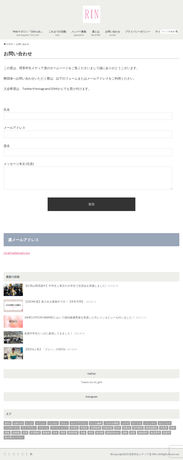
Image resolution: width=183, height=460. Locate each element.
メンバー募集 (78, 33)
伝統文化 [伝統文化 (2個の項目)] (107, 427)
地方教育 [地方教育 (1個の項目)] (138, 427)
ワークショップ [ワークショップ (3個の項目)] (59, 427)
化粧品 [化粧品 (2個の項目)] (126, 427)
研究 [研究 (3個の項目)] (91, 432)
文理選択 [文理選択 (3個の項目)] (35, 432)
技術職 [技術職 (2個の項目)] (16, 432)
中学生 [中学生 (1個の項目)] (74, 427)
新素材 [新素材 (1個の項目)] (46, 432)
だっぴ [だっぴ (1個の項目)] (29, 423)
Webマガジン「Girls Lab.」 (28, 33)
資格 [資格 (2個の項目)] (125, 432)
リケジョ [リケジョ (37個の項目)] (43, 427)
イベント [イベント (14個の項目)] (40, 423)
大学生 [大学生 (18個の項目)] (163, 427)
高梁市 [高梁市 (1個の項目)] (166, 432)
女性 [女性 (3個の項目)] (172, 427)
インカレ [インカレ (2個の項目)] (53, 423)
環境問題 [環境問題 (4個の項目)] (73, 432)
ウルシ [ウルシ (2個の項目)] (64, 423)
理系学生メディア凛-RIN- (143, 454)
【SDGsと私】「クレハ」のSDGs (41, 353)
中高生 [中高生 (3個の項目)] (84, 427)
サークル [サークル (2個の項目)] (136, 423)
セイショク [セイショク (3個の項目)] (164, 423)
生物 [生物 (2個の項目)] (83, 432)
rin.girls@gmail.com (17, 253)
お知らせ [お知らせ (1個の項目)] (18, 423)
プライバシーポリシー (137, 31)
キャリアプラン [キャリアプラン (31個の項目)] (79, 423)
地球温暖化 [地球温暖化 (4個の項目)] (151, 427)
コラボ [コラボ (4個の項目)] (125, 423)
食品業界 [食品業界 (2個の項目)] (155, 432)
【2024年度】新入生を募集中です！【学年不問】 (50, 306)
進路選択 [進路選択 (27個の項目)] (143, 432)
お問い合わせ (112, 33)
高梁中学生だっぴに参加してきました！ (44, 337)
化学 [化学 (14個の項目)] (117, 427)
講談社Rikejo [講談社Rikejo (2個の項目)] (113, 432)
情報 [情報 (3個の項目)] (7, 432)
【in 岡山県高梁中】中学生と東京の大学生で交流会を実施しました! (61, 290)
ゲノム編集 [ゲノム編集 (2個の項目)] (96, 423)
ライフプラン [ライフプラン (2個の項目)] (29, 427)
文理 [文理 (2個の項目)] (25, 432)
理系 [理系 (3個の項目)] (63, 432)
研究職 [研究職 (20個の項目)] (99, 432)
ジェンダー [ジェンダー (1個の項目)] (150, 423)
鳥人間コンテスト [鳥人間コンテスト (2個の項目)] (14, 437)
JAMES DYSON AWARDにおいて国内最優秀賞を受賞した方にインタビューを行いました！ (75, 321)
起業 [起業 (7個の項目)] (132, 432)
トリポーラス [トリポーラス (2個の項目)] (12, 427)
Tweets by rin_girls (91, 382)
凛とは (95, 33)
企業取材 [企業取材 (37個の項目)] (95, 427)
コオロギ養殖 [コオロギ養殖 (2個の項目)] (112, 423)
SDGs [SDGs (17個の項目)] (7, 423)
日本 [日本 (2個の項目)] (55, 432)
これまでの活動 (57, 33)
